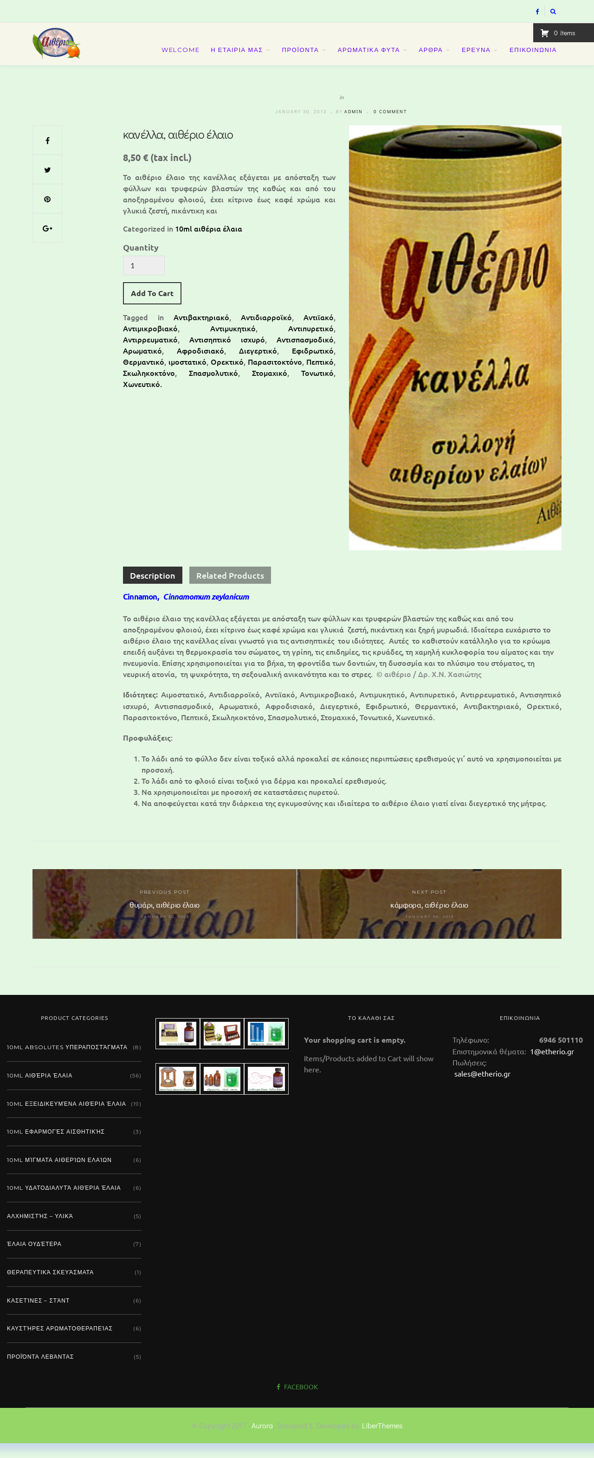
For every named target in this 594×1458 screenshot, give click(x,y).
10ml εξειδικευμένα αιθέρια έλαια (66, 1118)
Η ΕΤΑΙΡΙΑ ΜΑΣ (237, 56)
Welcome (180, 56)
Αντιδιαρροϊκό (266, 332)
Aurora (262, 1440)
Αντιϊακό (318, 332)
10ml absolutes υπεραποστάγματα (67, 1062)
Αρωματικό (142, 365)
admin (353, 126)
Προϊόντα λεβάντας (40, 1371)
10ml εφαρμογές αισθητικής (56, 1146)
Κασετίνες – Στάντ (38, 1315)
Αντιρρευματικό (150, 354)
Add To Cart (152, 308)
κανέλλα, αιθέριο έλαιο (178, 149)
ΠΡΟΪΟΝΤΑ (300, 56)
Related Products (230, 590)
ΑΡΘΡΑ (431, 56)
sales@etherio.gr (482, 1088)
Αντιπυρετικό (311, 343)
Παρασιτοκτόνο (275, 376)
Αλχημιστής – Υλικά (40, 1230)
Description (152, 590)
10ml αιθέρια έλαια (208, 243)
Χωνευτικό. (142, 399)
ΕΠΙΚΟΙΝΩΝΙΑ (533, 56)
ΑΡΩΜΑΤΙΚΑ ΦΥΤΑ (369, 56)
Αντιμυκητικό (233, 343)
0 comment (390, 126)
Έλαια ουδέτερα (34, 1259)
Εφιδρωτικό (313, 365)
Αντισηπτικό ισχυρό (227, 354)
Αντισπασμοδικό (305, 354)
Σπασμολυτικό (213, 387)
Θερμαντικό (143, 376)
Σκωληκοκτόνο (149, 387)
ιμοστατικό (187, 376)
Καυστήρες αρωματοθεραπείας (60, 1343)
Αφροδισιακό (200, 365)
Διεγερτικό (258, 365)
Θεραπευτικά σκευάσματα (50, 1287)
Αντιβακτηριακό (201, 332)
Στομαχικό (269, 387)
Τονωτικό (317, 387)
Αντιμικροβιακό (150, 343)
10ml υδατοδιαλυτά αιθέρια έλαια (64, 1203)
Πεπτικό (320, 376)
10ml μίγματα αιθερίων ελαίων (59, 1174)
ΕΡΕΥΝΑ (476, 56)
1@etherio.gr (551, 1066)
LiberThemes (382, 1440)
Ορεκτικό (227, 376)
